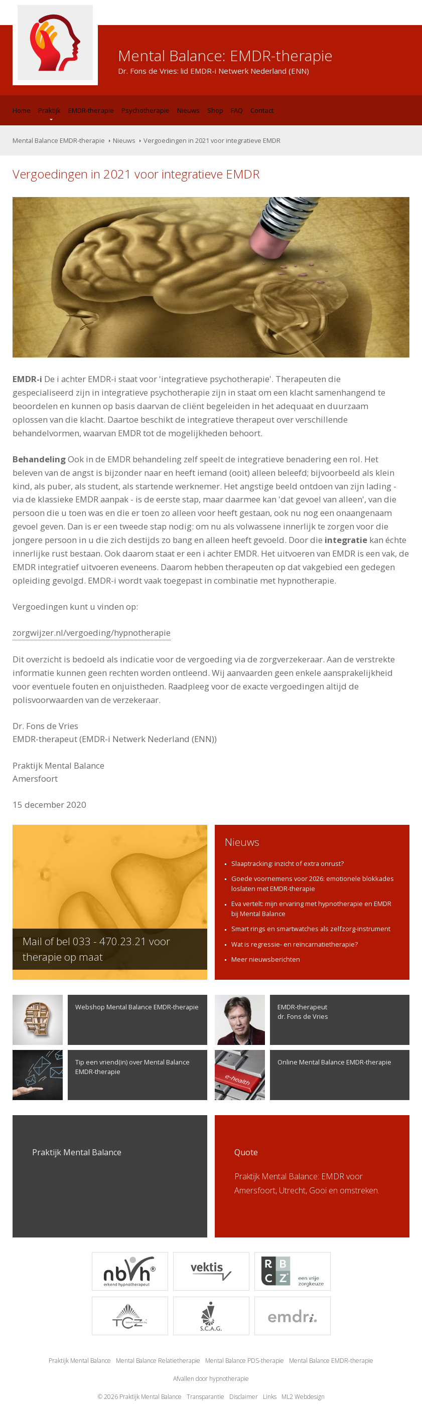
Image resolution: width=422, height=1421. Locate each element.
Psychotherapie (145, 110)
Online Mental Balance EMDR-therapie (303, 1075)
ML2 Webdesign (303, 1396)
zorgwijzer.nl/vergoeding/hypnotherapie (92, 632)
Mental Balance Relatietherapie (158, 1360)
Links (269, 1396)
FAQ (237, 110)
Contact (261, 110)
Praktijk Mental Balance (80, 1360)
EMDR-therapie (91, 110)
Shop (215, 110)
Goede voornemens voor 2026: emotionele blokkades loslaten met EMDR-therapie (312, 883)
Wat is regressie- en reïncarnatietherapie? (294, 944)
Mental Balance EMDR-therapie (59, 140)
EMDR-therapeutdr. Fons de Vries (271, 1020)
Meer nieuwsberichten (265, 959)
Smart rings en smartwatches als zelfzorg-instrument (310, 928)
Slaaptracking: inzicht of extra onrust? (287, 863)
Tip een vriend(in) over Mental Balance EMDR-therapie (101, 1075)
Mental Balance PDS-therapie (244, 1360)
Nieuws (188, 110)
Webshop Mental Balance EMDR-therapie (106, 1020)
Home (22, 110)
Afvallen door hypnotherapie (211, 1378)
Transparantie (205, 1396)
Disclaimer (243, 1396)
